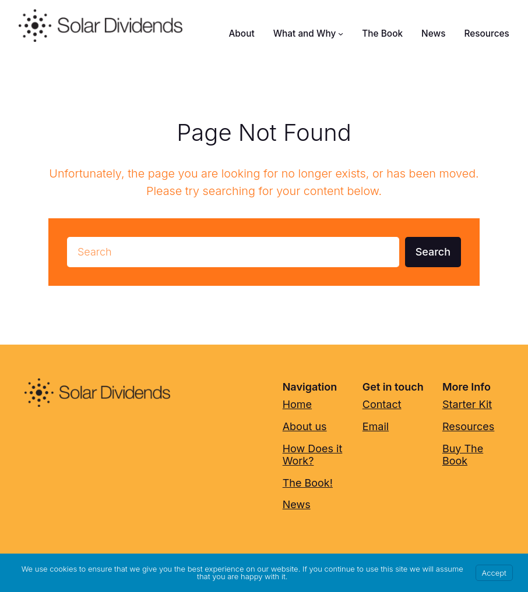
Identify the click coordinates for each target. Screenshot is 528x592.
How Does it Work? (313, 454)
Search (433, 252)
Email (375, 426)
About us (305, 426)
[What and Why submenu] (340, 33)
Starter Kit (467, 404)
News (297, 504)
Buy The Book (462, 454)
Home (297, 404)
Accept (494, 572)
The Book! (308, 483)
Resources (468, 426)
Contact (382, 404)
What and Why (304, 33)
